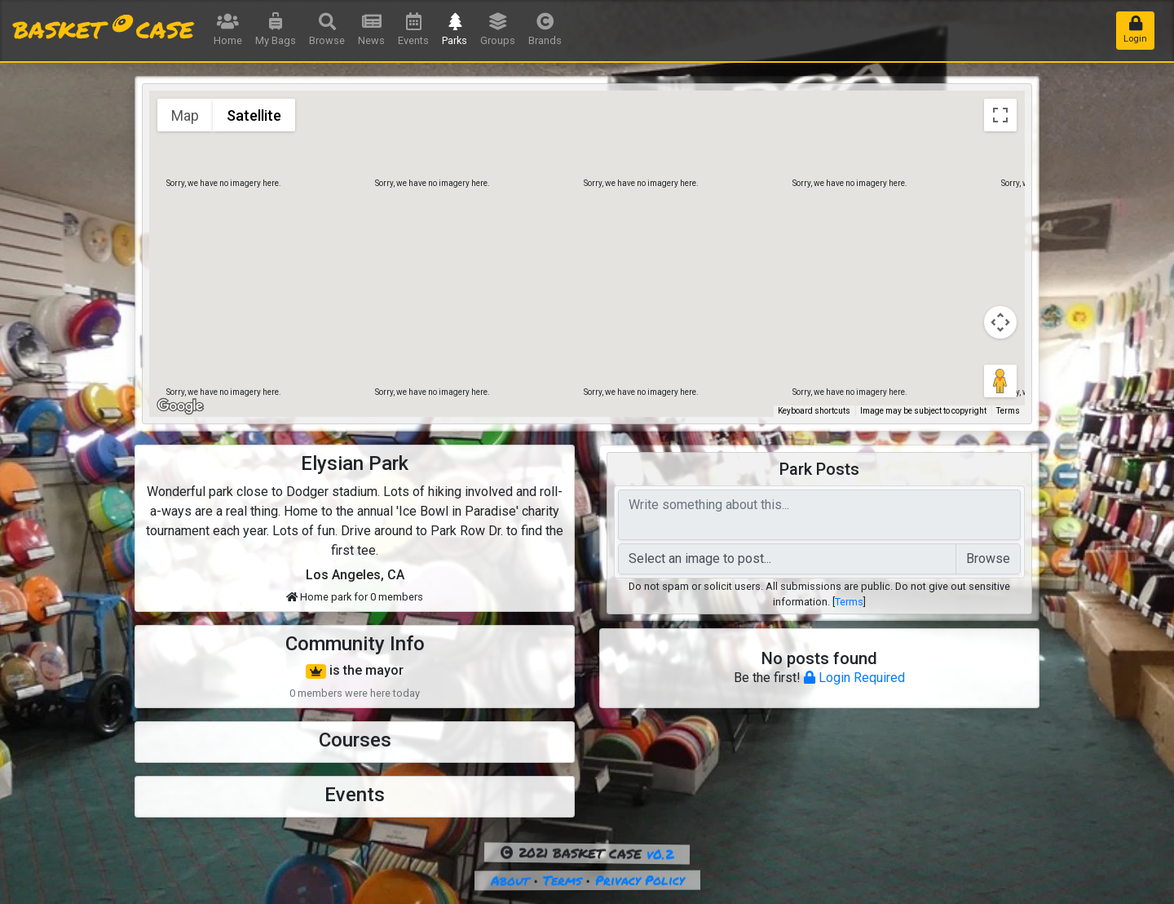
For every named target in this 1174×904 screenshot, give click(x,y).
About (509, 880)
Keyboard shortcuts (814, 410)
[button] (587, 239)
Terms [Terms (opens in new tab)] (1008, 410)
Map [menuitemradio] (185, 115)
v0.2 (660, 853)
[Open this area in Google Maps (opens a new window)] (180, 406)
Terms (849, 602)
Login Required (854, 677)
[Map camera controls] (1000, 322)
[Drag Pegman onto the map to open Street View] (1000, 381)
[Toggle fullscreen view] (1000, 115)
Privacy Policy (638, 880)
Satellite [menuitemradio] (254, 115)
